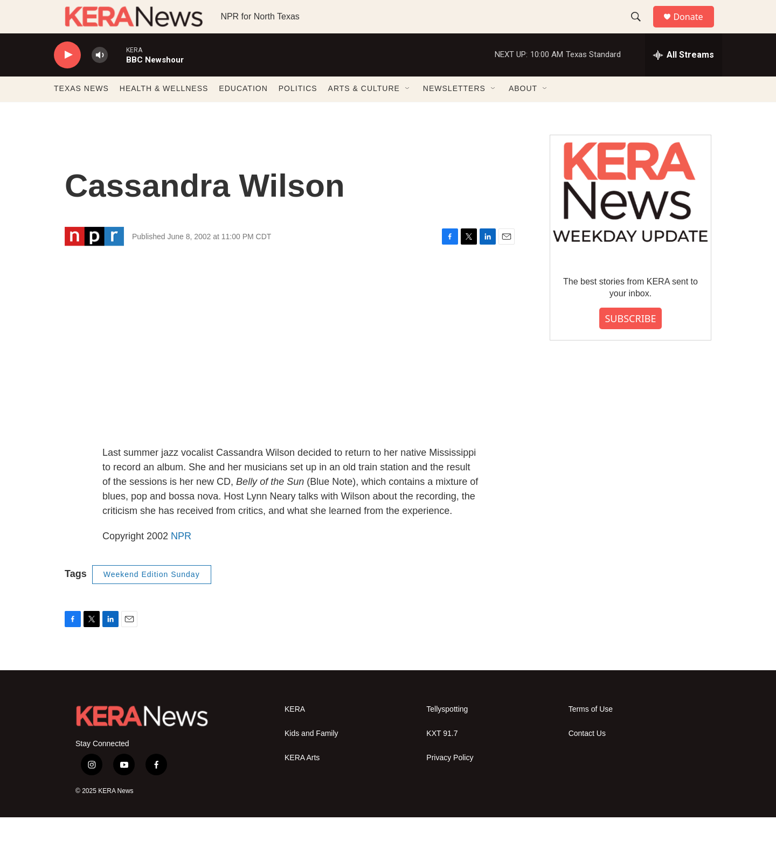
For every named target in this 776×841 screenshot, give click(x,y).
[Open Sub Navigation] (408, 112)
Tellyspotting (447, 732)
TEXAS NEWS (81, 112)
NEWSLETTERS (454, 112)
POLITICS (298, 112)
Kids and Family (311, 757)
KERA (295, 732)
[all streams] (683, 78)
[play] (67, 78)
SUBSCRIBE (630, 341)
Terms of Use (591, 732)
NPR (181, 559)
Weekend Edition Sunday (151, 597)
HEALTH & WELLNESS (164, 112)
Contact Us (587, 757)
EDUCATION (243, 112)
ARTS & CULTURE (364, 112)
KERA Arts (302, 781)
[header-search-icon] (640, 28)
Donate (694, 28)
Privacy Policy (449, 781)
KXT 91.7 (442, 757)
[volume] (100, 78)
